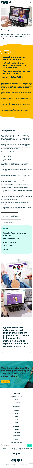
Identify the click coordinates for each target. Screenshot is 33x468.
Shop (16, 422)
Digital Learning (16, 432)
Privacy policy (16, 429)
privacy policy (18, 449)
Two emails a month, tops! (16, 442)
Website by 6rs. (23, 464)
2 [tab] (25, 351)
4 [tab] (28, 351)
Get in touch (5, 381)
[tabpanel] (16, 338)
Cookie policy (16, 430)
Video (16, 416)
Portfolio (16, 419)
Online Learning (16, 435)
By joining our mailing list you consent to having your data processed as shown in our (17, 449)
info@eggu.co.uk (16, 406)
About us (16, 413)
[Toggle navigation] (30, 2)
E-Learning (16, 433)
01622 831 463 (17, 405)
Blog (16, 420)
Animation (16, 417)
